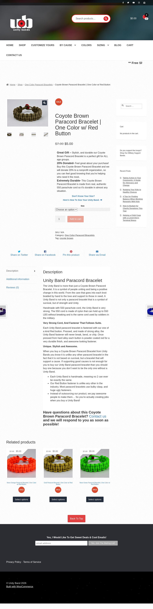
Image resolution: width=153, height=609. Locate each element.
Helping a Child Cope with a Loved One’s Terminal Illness (132, 217)
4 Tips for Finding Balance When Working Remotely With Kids (133, 199)
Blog (117, 45)
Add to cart (75, 219)
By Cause (66, 45)
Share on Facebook (45, 260)
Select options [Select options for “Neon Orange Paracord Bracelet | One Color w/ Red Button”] (21, 505)
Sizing (101, 45)
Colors (86, 45)
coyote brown (66, 238)
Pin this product (71, 260)
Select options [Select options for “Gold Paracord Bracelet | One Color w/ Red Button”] (58, 505)
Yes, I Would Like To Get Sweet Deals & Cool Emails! (76, 543)
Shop (22, 45)
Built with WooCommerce (19, 592)
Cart (130, 45)
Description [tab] (12, 276)
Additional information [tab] (17, 284)
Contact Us (14, 55)
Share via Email (97, 260)
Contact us (97, 422)
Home (9, 45)
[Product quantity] (60, 219)
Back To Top (76, 524)
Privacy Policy (13, 567)
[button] (44, 102)
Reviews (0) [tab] (12, 293)
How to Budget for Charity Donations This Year (132, 208)
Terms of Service (32, 567)
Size (82, 206)
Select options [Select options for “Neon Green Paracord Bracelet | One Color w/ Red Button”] (94, 505)
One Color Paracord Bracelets (39, 84)
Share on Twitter (19, 260)
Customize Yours (42, 45)
